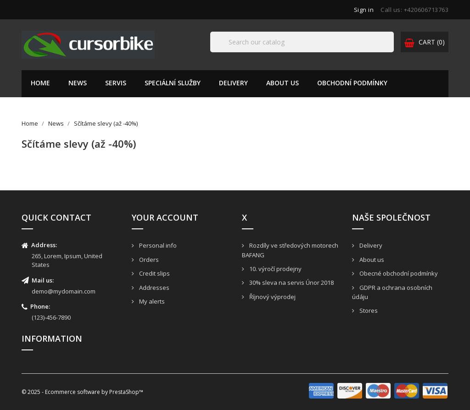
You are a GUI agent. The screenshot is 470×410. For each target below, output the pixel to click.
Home (40, 82)
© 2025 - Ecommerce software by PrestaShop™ (82, 392)
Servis (115, 82)
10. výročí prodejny (275, 269)
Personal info (157, 245)
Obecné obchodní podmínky (398, 273)
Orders (148, 259)
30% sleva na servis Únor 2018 (291, 282)
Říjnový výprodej (272, 297)
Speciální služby (173, 82)
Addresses (153, 287)
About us (282, 82)
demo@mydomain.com (63, 291)
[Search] (302, 42)
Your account (165, 217)
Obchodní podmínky (352, 82)
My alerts (151, 301)
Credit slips (154, 273)
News (77, 82)
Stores (368, 310)
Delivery (233, 82)
